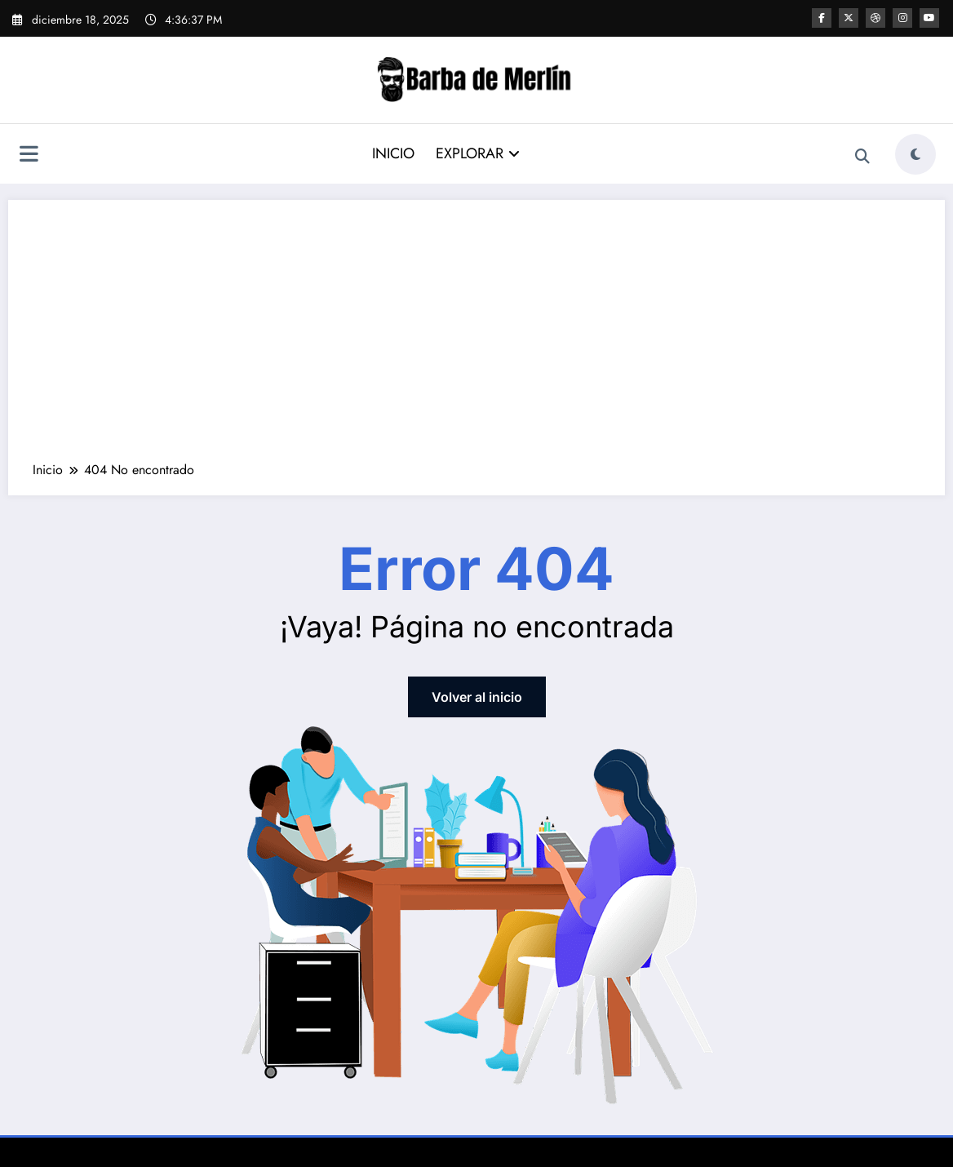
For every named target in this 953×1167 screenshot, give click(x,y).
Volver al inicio (477, 697)
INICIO (393, 153)
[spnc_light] (915, 154)
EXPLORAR (478, 153)
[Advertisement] (476, 338)
